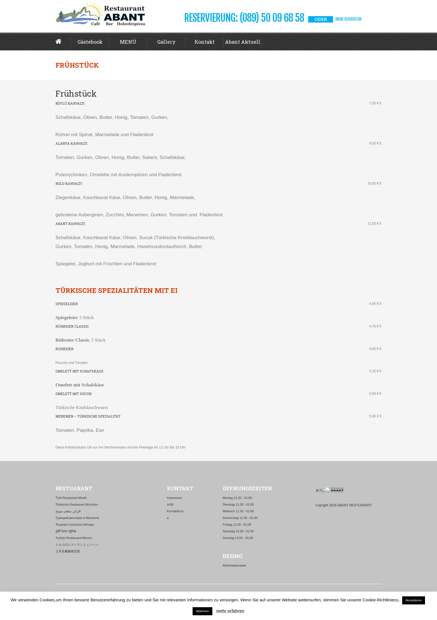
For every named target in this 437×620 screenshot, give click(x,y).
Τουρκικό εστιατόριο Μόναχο (74, 524)
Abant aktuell (242, 41)
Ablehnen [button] (202, 611)
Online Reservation (348, 19)
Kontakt (205, 41)
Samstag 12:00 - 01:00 (238, 531)
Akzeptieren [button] (414, 600)
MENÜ (128, 41)
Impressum (174, 497)
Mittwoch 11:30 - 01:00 (238, 511)
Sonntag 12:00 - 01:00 (238, 538)
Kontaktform (175, 511)
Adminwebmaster (234, 565)
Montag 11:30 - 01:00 (237, 497)
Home (63, 41)
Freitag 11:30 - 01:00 (237, 524)
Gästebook (90, 41)
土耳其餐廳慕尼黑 (67, 551)
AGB (170, 504)
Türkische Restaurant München (76, 504)
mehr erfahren (230, 610)
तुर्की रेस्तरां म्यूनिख (65, 531)
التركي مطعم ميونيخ (68, 511)
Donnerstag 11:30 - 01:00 (240, 517)
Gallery (166, 41)
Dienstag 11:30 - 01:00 (238, 504)
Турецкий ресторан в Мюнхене (77, 517)
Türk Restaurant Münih (71, 497)
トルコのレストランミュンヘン (76, 544)
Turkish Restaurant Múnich (73, 538)
